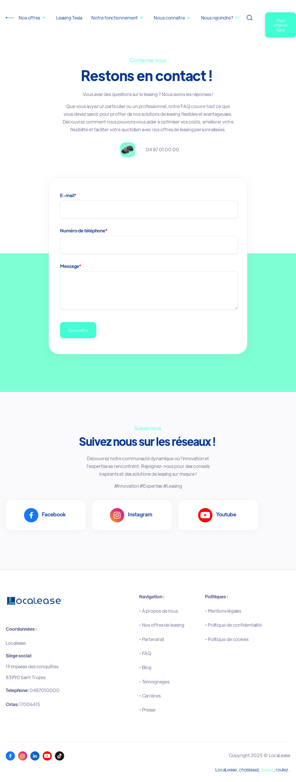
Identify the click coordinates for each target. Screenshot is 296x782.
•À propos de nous (158, 611)
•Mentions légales (223, 611)
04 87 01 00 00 (162, 149)
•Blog (145, 667)
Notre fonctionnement (115, 18)
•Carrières (150, 696)
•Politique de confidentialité (233, 625)
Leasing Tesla (69, 18)
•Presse (147, 710)
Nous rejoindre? (217, 18)
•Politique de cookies (226, 639)
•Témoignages (154, 682)
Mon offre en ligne (280, 24)
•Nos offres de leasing (161, 625)
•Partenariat (151, 639)
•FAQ (145, 653)
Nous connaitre (170, 18)
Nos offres (29, 18)
